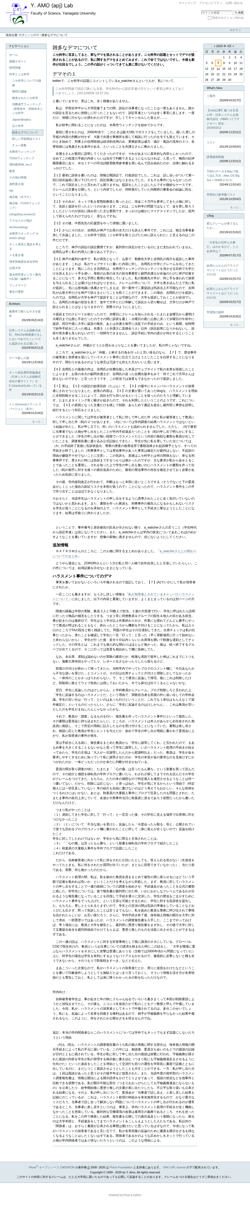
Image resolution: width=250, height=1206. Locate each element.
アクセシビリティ (210, 2)
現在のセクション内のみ (228, 17)
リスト (224, 145)
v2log (210, 215)
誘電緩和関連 (224, 159)
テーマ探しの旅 (26, 360)
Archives (14, 303)
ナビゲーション (19, 46)
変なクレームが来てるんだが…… (224, 228)
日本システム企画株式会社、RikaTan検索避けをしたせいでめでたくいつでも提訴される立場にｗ (26, 339)
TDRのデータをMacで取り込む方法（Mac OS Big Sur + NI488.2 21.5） (224, 178)
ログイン (235, 30)
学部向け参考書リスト (224, 197)
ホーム (13, 54)
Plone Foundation (121, 1167)
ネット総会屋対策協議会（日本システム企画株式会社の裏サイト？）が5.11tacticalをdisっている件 (26, 383)
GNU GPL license (174, 1167)
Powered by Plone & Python (125, 1194)
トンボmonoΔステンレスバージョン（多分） (26, 409)
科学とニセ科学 (29, 35)
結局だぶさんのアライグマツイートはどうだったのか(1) (224, 295)
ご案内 (224, 98)
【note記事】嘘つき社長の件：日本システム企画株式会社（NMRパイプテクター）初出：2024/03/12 (224, 121)
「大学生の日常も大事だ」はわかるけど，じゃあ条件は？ (224, 249)
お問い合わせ (234, 2)
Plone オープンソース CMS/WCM (51, 1167)
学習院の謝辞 (224, 315)
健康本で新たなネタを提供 (26, 316)
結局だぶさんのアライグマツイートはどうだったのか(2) (224, 272)
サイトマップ (187, 2)
